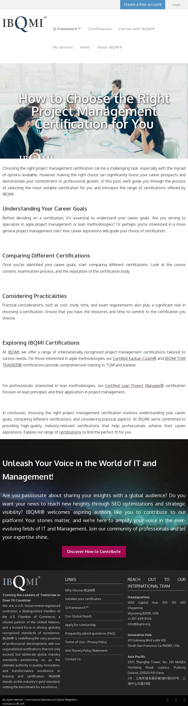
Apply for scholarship (80, 625)
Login (177, 5)
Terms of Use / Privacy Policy (86, 642)
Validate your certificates (83, 599)
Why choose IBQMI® (80, 590)
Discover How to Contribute (94, 551)
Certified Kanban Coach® (134, 358)
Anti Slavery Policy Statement (86, 650)
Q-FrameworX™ (76, 608)
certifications (70, 432)
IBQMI (13, 352)
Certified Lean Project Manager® (134, 385)
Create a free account (143, 4)
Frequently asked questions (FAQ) (90, 633)
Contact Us (73, 659)
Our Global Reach (78, 616)
